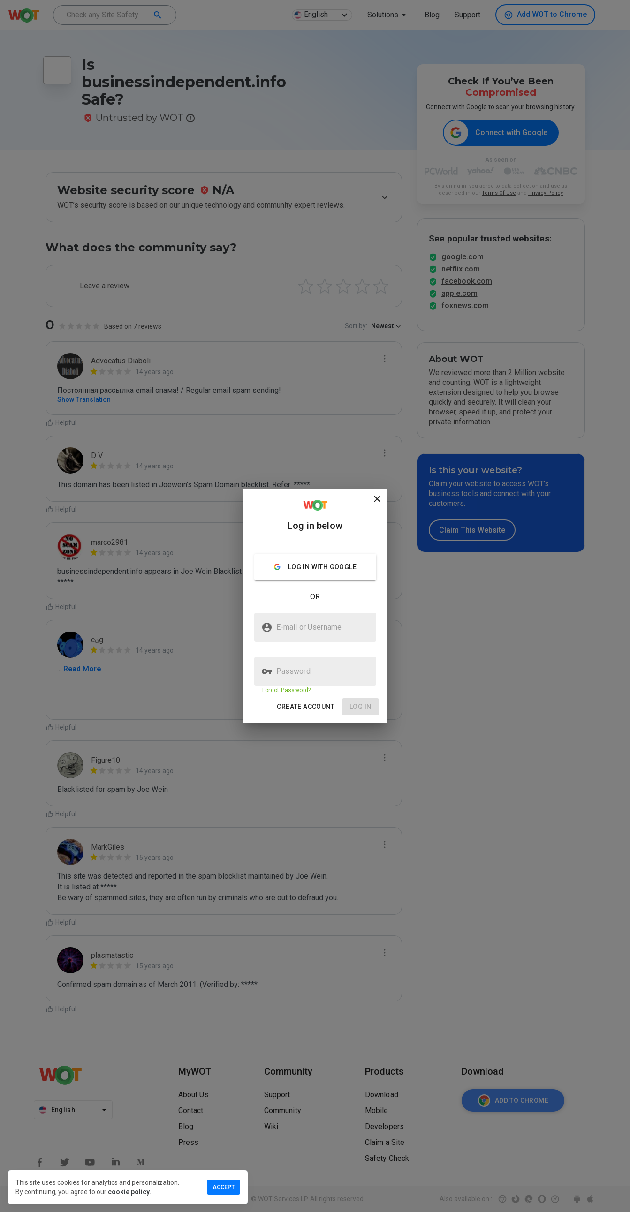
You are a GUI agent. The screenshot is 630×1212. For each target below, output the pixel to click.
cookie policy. (129, 1192)
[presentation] (315, 606)
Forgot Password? (286, 690)
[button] (305, 706)
